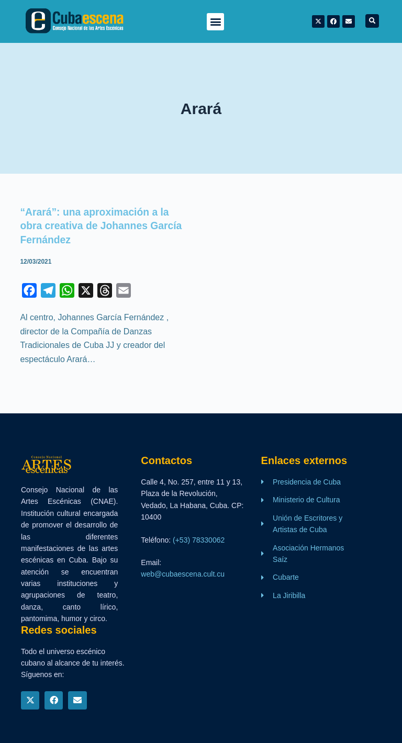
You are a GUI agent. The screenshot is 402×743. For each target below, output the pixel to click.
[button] (215, 21)
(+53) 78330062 (199, 540)
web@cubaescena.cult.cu (183, 574)
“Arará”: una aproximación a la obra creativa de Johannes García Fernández (103, 225)
